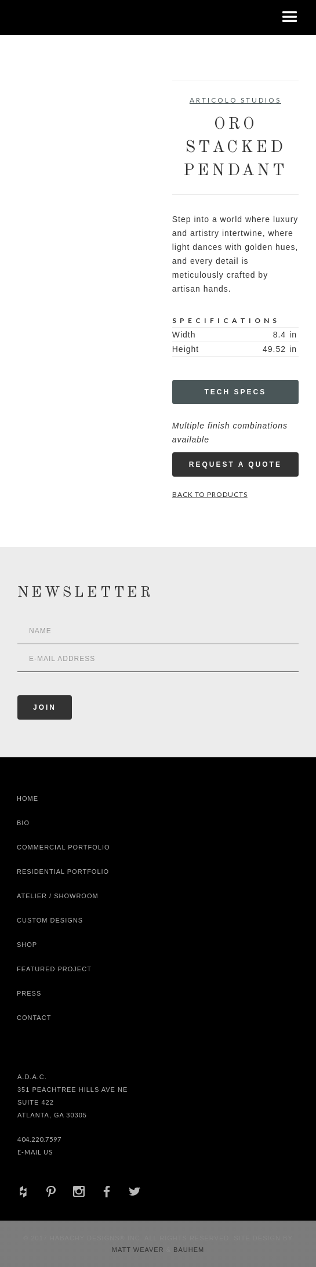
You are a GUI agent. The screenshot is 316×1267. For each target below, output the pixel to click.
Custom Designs (50, 920)
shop (27, 944)
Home (27, 798)
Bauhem (187, 1249)
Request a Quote (235, 464)
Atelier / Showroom (58, 895)
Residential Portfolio (63, 871)
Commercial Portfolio (63, 847)
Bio (23, 822)
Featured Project (54, 968)
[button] (290, 17)
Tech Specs (236, 392)
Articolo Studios (235, 100)
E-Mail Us (35, 1152)
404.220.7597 (39, 1139)
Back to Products (210, 494)
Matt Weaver (139, 1249)
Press (29, 993)
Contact (34, 1017)
